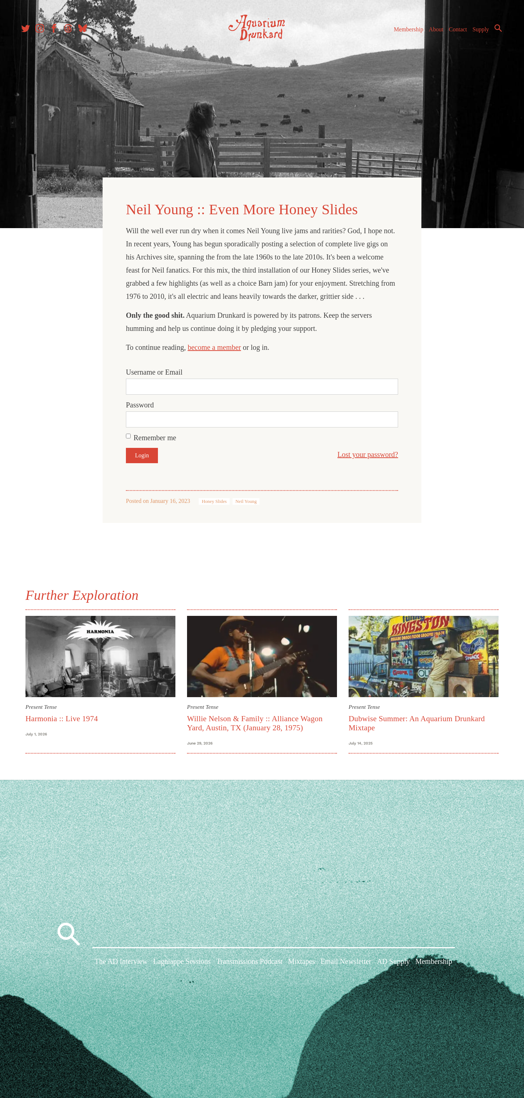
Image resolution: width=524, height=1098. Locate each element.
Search (495, 31)
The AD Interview (121, 964)
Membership (405, 32)
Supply (477, 32)
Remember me (155, 436)
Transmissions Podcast (249, 964)
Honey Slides (214, 499)
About (432, 32)
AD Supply (393, 964)
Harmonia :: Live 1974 (61, 716)
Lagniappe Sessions (182, 964)
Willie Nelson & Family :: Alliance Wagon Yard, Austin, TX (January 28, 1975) (255, 721)
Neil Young (246, 499)
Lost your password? (367, 453)
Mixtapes (301, 964)
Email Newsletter (346, 964)
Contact (455, 32)
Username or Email (154, 370)
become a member (214, 345)
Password (140, 403)
